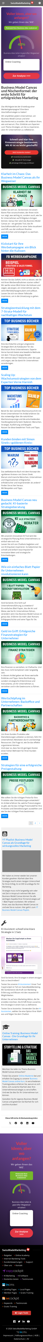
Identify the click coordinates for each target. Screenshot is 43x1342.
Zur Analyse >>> (21, 76)
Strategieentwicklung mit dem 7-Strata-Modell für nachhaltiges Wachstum (20, 311)
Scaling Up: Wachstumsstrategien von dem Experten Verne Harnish (21, 378)
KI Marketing (9, 1275)
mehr (4, 236)
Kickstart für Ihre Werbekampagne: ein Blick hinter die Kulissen (18, 247)
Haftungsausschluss (24, 1335)
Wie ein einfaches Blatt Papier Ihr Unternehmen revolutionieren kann (20, 570)
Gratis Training (27, 1293)
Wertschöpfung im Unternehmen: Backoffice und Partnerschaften (20, 701)
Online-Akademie (26, 1076)
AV (28, 1339)
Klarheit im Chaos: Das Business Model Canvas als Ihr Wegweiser (20, 177)
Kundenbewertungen (13, 1262)
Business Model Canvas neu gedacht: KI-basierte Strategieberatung (19, 503)
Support (29, 1262)
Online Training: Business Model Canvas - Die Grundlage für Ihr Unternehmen (20, 1036)
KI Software (23, 1275)
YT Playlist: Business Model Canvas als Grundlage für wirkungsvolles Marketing (17, 842)
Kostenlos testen (11, 1279)
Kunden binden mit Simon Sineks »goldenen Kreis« (18, 440)
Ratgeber (8, 1255)
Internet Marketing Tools (14, 1258)
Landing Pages (10, 1289)
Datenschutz (19, 1339)
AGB (36, 1335)
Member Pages (10, 1293)
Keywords (8, 1303)
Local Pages (25, 1289)
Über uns (8, 1265)
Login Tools (21, 1313)
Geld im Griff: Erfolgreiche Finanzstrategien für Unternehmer (18, 634)
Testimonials (27, 1279)
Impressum (8, 1335)
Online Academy (22, 1255)
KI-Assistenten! (24, 984)
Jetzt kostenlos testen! (21, 152)
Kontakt (19, 1265)
